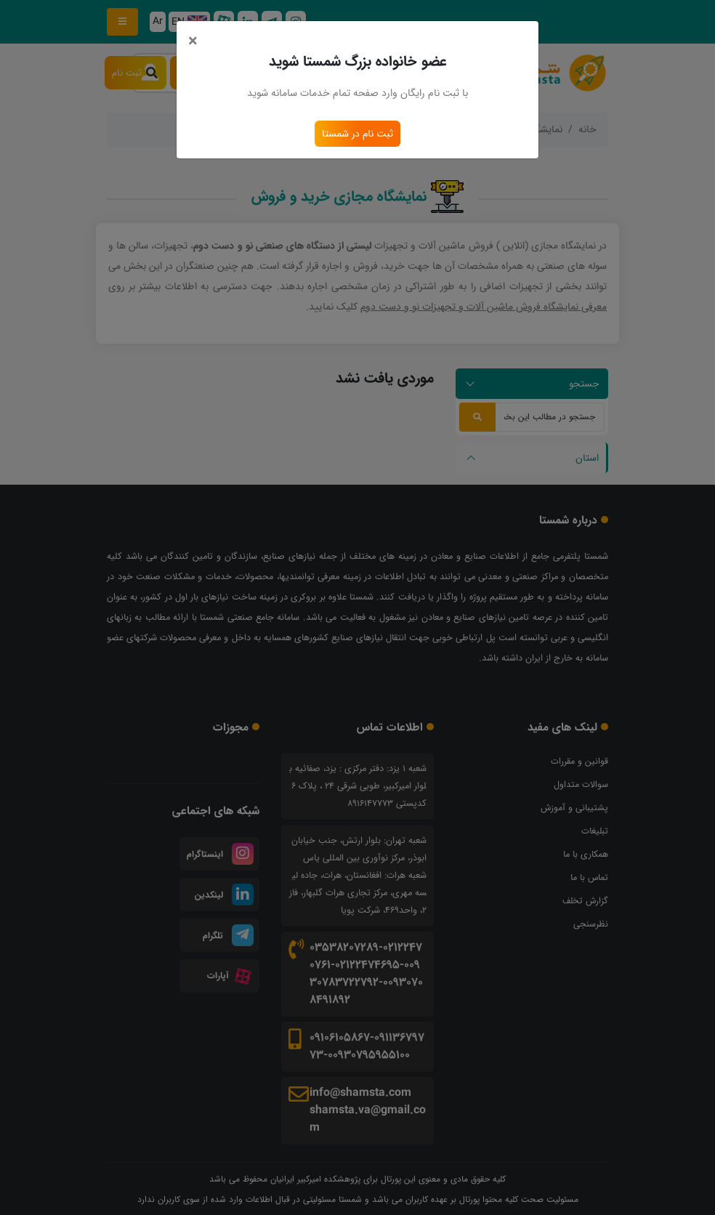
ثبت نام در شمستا (357, 133)
